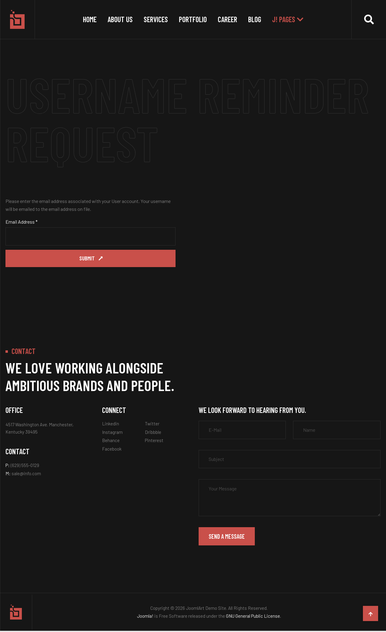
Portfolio (193, 19)
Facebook (111, 450)
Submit (87, 259)
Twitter (152, 425)
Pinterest (154, 441)
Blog (254, 19)
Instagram (112, 433)
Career (227, 19)
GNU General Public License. (253, 617)
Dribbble (153, 433)
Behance (111, 441)
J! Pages (283, 19)
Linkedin (110, 425)
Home (90, 19)
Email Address (21, 222)
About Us (120, 19)
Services (156, 19)
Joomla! (145, 617)
